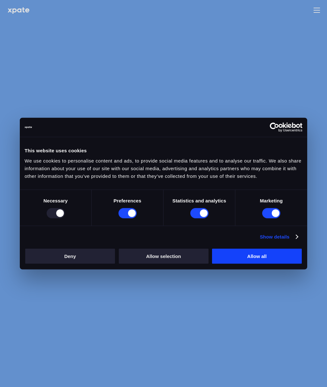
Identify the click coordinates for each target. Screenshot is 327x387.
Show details (275, 236)
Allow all (257, 256)
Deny (70, 256)
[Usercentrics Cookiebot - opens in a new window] (274, 127)
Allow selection (163, 256)
